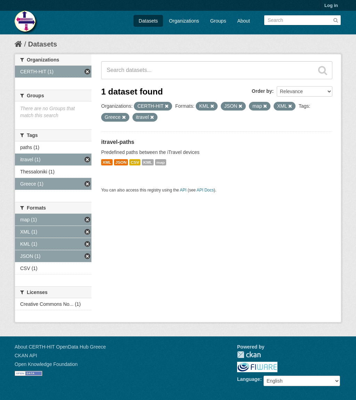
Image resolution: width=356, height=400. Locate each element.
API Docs (205, 190)
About (243, 21)
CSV (135, 162)
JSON (121, 162)
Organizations (184, 21)
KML (147, 162)
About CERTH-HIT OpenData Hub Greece (60, 347)
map (160, 162)
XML (107, 162)
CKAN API (26, 355)
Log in (331, 5)
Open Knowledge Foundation (46, 364)
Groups (218, 21)
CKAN (249, 354)
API (183, 190)
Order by (262, 91)
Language (248, 379)
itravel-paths (117, 142)
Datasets (148, 21)
